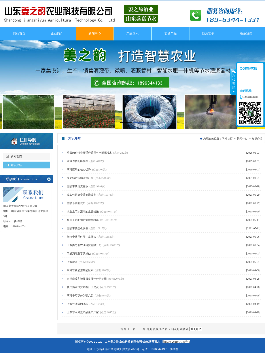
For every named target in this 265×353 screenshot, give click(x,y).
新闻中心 (242, 138)
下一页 (141, 329)
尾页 (149, 329)
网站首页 (227, 138)
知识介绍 (16, 165)
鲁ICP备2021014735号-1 (176, 341)
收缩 (233, 82)
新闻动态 (16, 156)
